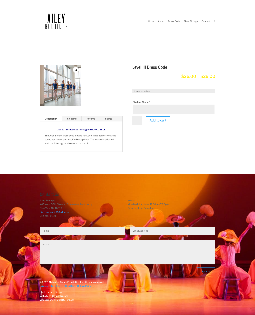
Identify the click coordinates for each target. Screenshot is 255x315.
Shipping (72, 118)
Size (136, 86)
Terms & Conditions (66, 286)
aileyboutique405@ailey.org (54, 212)
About (161, 21)
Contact (205, 21)
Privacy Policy (47, 286)
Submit (206, 271)
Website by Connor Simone (54, 296)
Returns (91, 118)
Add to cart (157, 120)
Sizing (108, 118)
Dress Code (174, 21)
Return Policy (84, 286)
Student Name (142, 102)
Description (51, 118)
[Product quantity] (137, 120)
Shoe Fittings (191, 21)
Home (151, 21)
